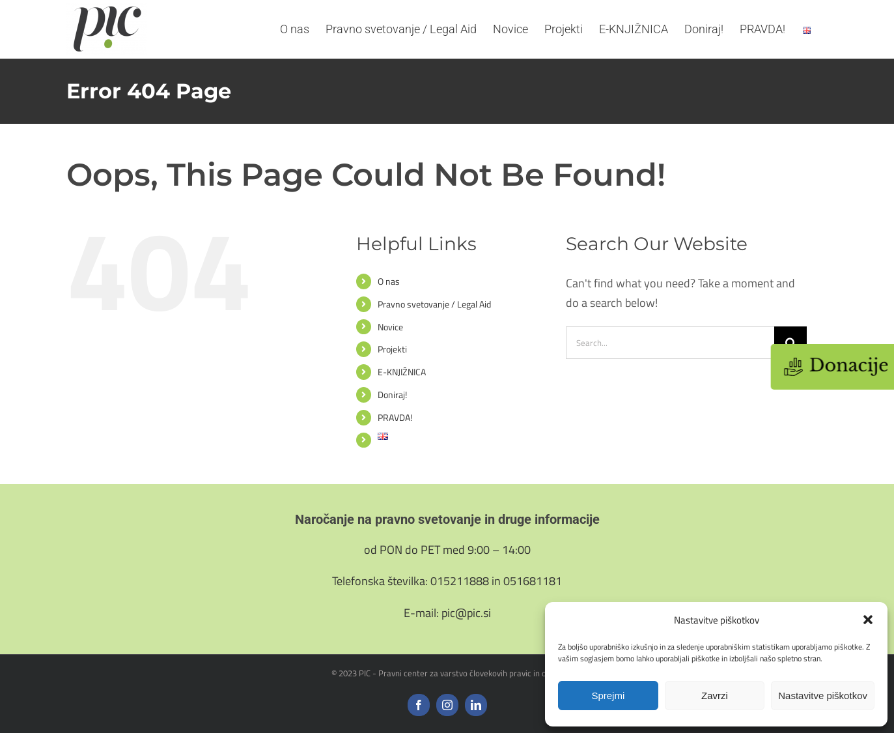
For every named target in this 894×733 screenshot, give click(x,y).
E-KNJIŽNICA (402, 372)
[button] (867, 619)
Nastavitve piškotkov (822, 695)
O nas (389, 281)
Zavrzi (714, 695)
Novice (390, 327)
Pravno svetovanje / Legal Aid (434, 304)
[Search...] (670, 342)
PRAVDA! (395, 417)
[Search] (790, 342)
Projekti (392, 349)
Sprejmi (607, 695)
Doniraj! (392, 394)
